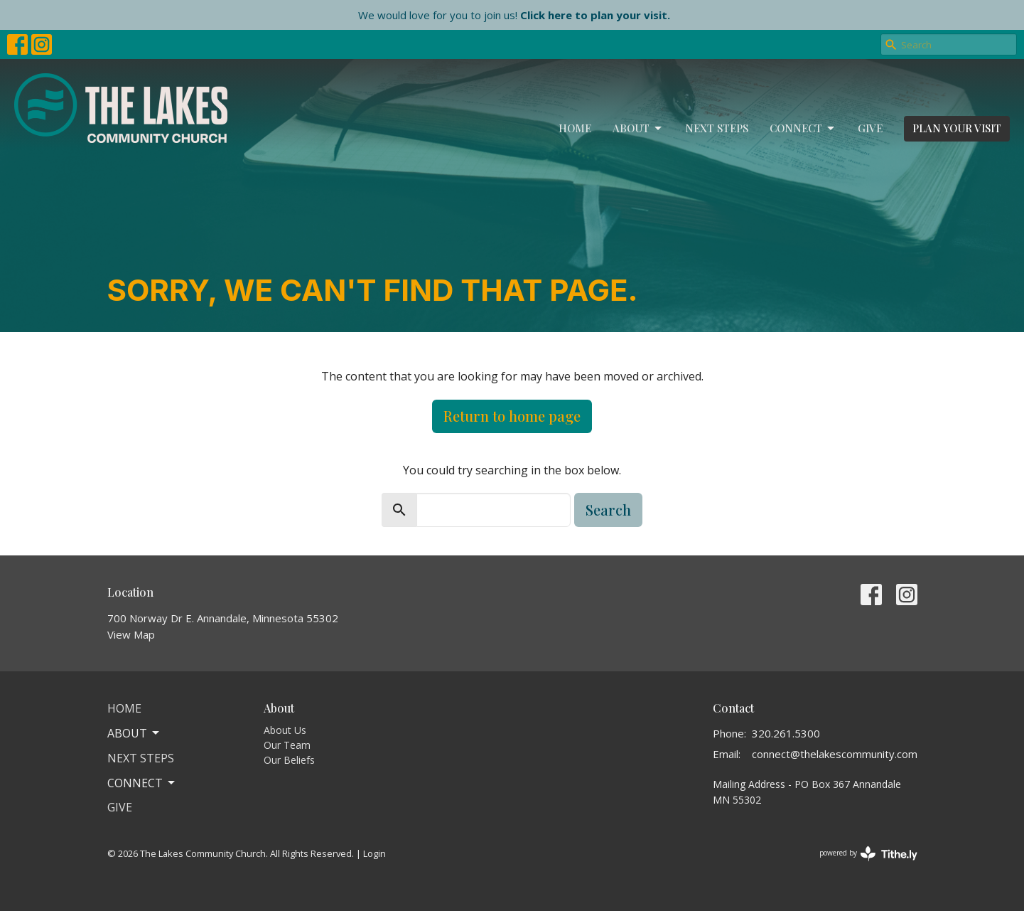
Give (870, 128)
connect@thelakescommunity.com (834, 754)
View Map (131, 634)
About (638, 128)
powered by (868, 854)
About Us (285, 730)
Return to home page (512, 415)
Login (374, 853)
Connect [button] (142, 783)
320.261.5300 (786, 733)
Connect (803, 128)
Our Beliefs (289, 760)
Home (575, 128)
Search (608, 509)
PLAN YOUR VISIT (956, 128)
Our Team (287, 745)
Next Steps (716, 128)
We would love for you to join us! (514, 15)
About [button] (134, 733)
